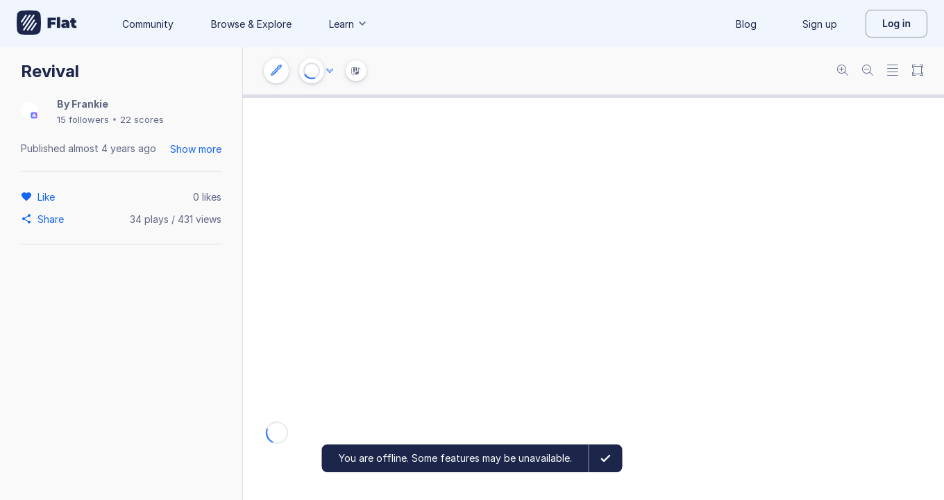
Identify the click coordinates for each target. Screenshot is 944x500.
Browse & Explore (251, 24)
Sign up (819, 24)
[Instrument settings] (276, 70)
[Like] (48, 196)
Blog (746, 24)
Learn (348, 24)
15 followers (83, 119)
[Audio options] (329, 70)
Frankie (89, 104)
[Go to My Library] (47, 23)
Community (148, 24)
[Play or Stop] (311, 70)
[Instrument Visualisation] (356, 70)
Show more (195, 149)
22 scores (142, 119)
